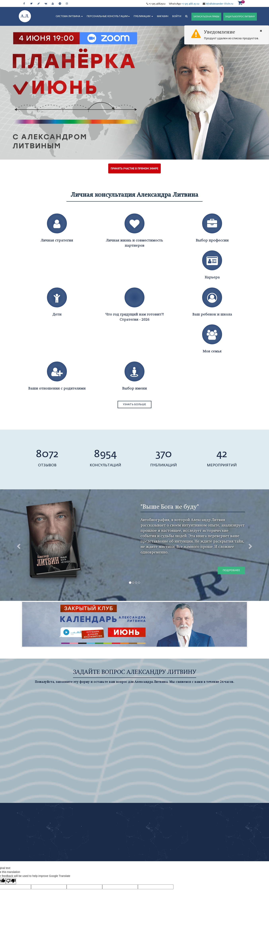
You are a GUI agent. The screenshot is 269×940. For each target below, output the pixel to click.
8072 (47, 454)
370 (163, 454)
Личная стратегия (57, 240)
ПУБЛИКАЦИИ (143, 16)
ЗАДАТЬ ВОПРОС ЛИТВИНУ (240, 16)
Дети (57, 314)
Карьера (212, 277)
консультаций (105, 465)
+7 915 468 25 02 (190, 4)
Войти (176, 16)
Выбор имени (134, 388)
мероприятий (222, 465)
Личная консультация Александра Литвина (134, 194)
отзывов (47, 465)
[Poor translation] (11, 881)
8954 (105, 454)
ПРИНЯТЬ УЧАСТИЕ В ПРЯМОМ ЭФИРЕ (134, 168)
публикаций (163, 465)
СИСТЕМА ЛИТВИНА (69, 16)
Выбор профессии (212, 240)
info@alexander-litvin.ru (219, 4)
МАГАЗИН (162, 16)
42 (221, 454)
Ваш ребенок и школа (212, 314)
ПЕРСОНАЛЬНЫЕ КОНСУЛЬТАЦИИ (108, 16)
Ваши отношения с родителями (57, 388)
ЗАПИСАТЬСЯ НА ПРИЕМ (206, 16)
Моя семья (212, 351)
